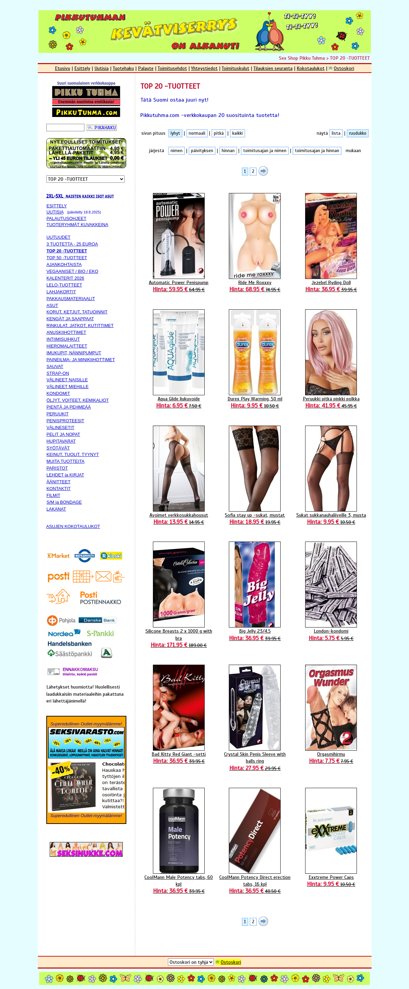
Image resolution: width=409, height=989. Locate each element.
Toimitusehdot (172, 68)
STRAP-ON (58, 373)
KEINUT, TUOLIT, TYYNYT (73, 454)
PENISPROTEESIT (65, 420)
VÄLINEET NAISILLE (67, 379)
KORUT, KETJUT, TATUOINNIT (77, 311)
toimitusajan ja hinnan (317, 150)
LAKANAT (56, 509)
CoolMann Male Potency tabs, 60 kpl (178, 884)
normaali (197, 133)
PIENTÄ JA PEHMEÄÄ (69, 407)
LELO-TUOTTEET (64, 284)
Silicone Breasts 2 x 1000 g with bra (178, 638)
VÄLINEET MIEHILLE (68, 386)
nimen (177, 150)
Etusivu (62, 68)
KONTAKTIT (59, 488)
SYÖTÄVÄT (58, 448)
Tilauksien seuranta (273, 68)
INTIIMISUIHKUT (63, 339)
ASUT (52, 305)
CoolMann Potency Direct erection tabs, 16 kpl (254, 884)
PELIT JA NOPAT (63, 434)
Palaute (146, 68)
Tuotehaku (123, 68)
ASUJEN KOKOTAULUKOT (73, 526)
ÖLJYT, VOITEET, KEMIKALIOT (78, 400)
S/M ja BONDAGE (64, 502)
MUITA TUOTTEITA (66, 461)
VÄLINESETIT (61, 427)
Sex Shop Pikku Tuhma (302, 58)
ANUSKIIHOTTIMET (66, 332)
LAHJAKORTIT (61, 291)
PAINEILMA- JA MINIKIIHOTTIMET (81, 359)
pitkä (219, 133)
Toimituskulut (235, 68)
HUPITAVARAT (61, 441)
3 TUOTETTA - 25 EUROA (72, 244)
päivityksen (202, 150)
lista (336, 133)
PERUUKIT (58, 413)
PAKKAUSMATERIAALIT (71, 298)
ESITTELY (57, 205)
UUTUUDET (58, 237)
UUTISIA (55, 212)
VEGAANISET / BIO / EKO (72, 271)
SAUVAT (55, 366)
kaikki (237, 133)
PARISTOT (57, 468)
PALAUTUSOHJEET (66, 218)
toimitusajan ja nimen (264, 150)
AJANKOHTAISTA (64, 264)
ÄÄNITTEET (58, 481)
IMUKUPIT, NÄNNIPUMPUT (74, 352)
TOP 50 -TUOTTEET (67, 257)
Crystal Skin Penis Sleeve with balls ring (255, 761)
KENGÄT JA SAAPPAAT (70, 318)
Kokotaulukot (311, 68)
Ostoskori (344, 68)
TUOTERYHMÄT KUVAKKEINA (77, 224)
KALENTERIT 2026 (65, 278)
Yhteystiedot (204, 68)
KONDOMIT (58, 393)
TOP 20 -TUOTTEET (350, 58)
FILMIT (54, 495)
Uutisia (101, 68)
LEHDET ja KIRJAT (65, 474)
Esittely (82, 68)
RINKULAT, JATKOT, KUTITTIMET (80, 325)
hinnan (228, 150)
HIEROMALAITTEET (67, 346)
